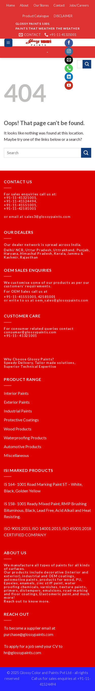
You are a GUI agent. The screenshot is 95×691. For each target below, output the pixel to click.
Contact (59, 5)
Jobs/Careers (79, 5)
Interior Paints (16, 393)
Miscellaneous (16, 455)
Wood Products (17, 428)
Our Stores (41, 5)
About (24, 5)
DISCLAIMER (63, 16)
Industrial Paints (18, 410)
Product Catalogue (36, 16)
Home (10, 5)
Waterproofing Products (25, 437)
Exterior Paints (17, 402)
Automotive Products (22, 446)
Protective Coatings (21, 419)
